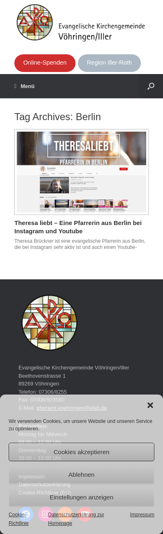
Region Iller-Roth (109, 62)
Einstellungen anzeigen (81, 497)
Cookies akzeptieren (82, 451)
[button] (150, 405)
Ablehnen (81, 474)
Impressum (142, 515)
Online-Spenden (45, 62)
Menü (24, 86)
